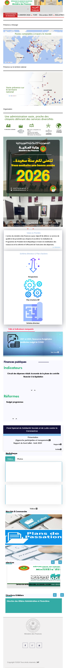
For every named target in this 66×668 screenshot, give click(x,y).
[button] (28, 229)
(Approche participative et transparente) (33, 440)
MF (38, 662)
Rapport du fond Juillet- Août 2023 (28, 443)
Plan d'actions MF (33, 300)
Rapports (57, 444)
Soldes (58, 449)
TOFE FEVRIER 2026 (19, 15)
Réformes (11, 396)
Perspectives (33, 277)
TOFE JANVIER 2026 (37, 15)
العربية (35, 7)
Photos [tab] (20, 459)
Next (60, 562)
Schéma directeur (33, 323)
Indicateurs (13, 367)
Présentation (33, 437)
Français (35, 10)
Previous (53, 562)
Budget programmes (14, 402)
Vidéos (33, 508)
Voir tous (55, 352)
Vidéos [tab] (10, 459)
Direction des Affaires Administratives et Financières (28, 601)
